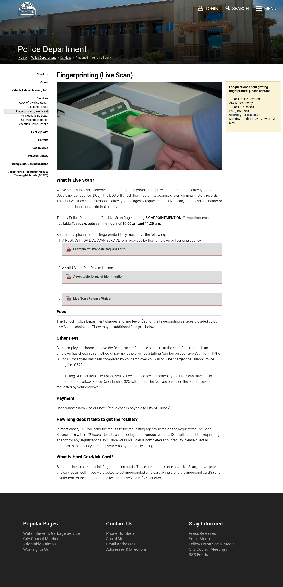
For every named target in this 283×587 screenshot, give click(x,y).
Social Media (117, 538)
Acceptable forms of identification (98, 277)
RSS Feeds (198, 554)
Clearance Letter (38, 106)
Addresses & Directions (126, 549)
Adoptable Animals (40, 544)
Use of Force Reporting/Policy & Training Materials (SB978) (28, 173)
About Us (42, 74)
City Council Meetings (42, 538)
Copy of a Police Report (33, 102)
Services (65, 57)
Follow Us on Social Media (212, 544)
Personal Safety (38, 156)
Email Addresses (121, 544)
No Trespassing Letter (34, 115)
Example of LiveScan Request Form (99, 249)
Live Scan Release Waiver (92, 298)
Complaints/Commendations (30, 164)
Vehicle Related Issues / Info (30, 90)
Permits (43, 140)
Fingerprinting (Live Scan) (32, 111)
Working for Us (36, 549)
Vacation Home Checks (33, 124)
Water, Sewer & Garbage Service (51, 533)
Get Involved (40, 148)
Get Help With (39, 132)
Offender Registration (34, 119)
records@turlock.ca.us (244, 115)
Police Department (43, 57)
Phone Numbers (120, 533)
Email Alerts (199, 538)
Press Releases (202, 533)
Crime (44, 82)
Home (22, 57)
